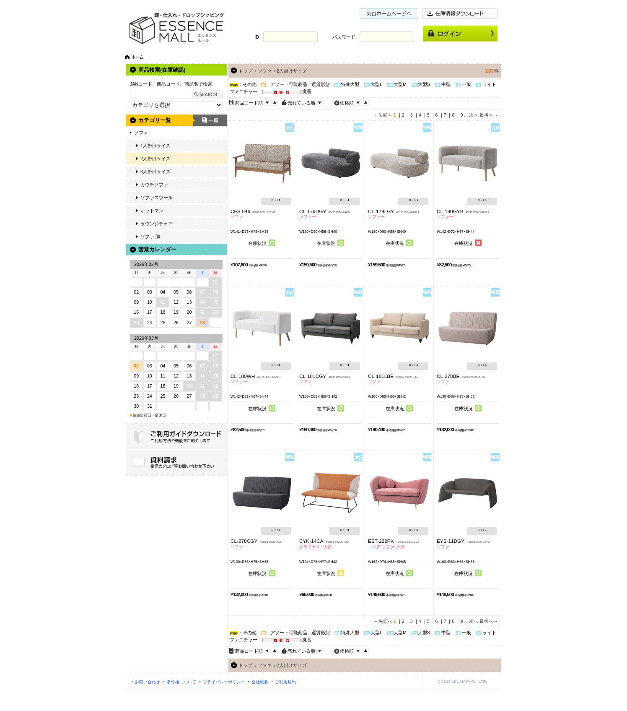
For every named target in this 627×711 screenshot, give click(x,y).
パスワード (343, 36)
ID (256, 36)
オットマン (151, 210)
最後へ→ (488, 114)
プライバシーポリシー (224, 682)
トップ (245, 70)
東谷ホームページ (389, 13)
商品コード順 (249, 102)
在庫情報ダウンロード (460, 13)
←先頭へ (383, 114)
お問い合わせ (147, 682)
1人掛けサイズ (155, 145)
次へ (473, 114)
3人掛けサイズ (155, 171)
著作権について (181, 682)
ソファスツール (156, 197)
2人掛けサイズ (155, 158)
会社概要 (259, 682)
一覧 (210, 120)
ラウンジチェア (156, 223)
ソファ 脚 (150, 236)
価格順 (347, 102)
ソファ (141, 132)
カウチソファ (154, 184)
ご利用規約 (285, 682)
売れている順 (301, 102)
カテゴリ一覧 (154, 120)
